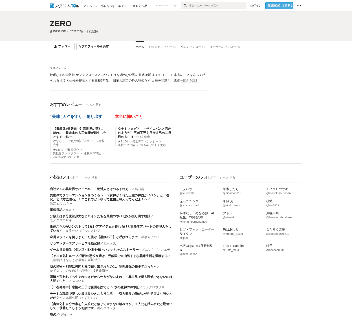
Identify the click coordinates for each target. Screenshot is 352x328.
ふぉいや (78, 281)
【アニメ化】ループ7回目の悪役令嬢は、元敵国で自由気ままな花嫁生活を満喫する (109, 256)
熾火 (53, 314)
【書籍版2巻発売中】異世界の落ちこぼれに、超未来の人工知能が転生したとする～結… (79, 133)
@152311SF (58, 31)
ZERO (61, 23)
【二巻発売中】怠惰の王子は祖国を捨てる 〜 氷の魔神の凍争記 (95, 287)
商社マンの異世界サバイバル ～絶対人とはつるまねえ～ (91, 189)
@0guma (65, 314)
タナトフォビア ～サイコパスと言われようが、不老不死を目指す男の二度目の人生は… (144, 133)
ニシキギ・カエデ (157, 249)
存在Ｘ (70, 210)
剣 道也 (145, 137)
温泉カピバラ (150, 237)
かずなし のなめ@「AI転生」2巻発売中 (79, 270)
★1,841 (58, 149)
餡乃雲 (139, 189)
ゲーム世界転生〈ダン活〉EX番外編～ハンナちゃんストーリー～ (96, 249)
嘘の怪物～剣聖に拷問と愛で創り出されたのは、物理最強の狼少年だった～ (103, 266)
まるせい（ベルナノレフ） (84, 230)
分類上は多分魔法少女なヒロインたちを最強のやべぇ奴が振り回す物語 (100, 216)
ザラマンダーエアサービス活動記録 (75, 243)
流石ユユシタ (106, 308)
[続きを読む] (129, 77)
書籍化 (73, 149)
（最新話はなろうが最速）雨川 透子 (75, 260)
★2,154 (123, 141)
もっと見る (93, 104)
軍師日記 (56, 210)
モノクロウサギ (61, 220)
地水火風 (109, 243)
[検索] (185, 5)
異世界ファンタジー (66, 153)
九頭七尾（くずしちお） (83, 297)
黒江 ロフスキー (61, 203)
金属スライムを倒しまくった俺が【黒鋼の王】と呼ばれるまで (94, 237)
